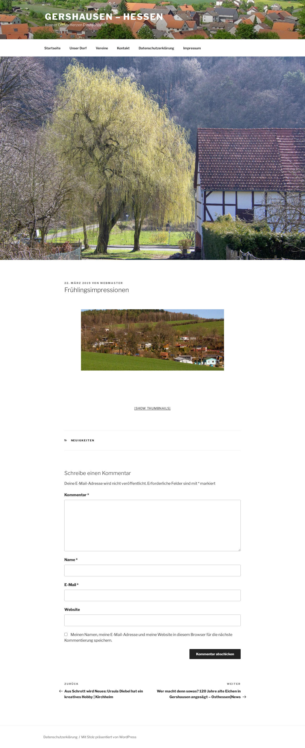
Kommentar (76, 495)
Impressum (192, 48)
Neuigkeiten (83, 440)
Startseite (52, 48)
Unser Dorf (78, 48)
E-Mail (71, 585)
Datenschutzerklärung (156, 48)
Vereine (102, 48)
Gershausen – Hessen (104, 16)
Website (72, 609)
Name (71, 559)
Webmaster (111, 283)
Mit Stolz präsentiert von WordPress (108, 737)
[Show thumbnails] (152, 408)
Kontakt (123, 48)
